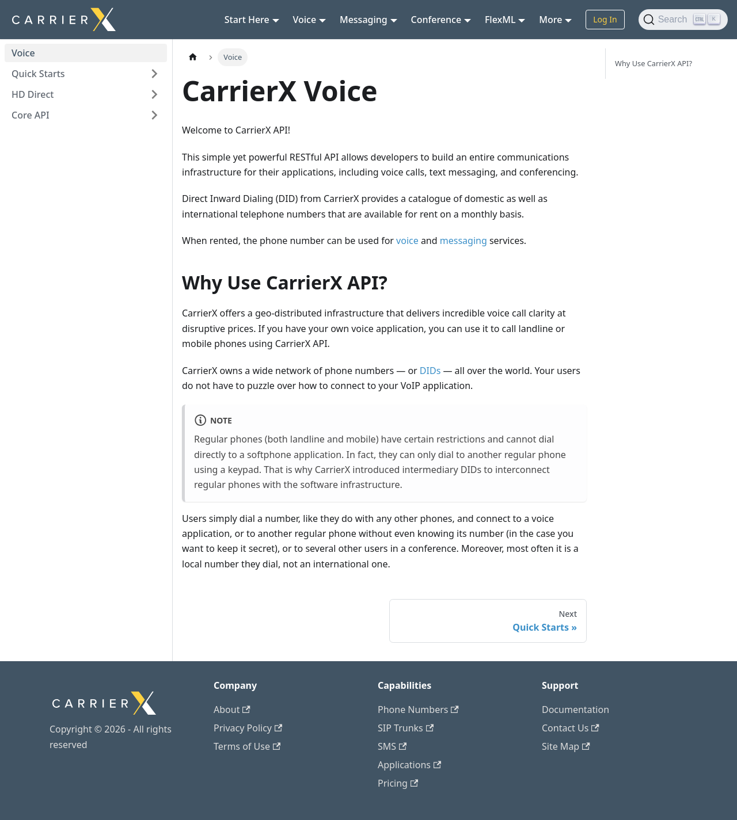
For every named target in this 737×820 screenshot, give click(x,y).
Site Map (566, 746)
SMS (392, 746)
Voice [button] (305, 19)
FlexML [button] (500, 19)
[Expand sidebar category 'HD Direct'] (154, 94)
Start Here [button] (247, 19)
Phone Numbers (418, 709)
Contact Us (570, 728)
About (232, 709)
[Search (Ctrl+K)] (683, 19)
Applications (409, 764)
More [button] (550, 19)
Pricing (398, 783)
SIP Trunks (406, 728)
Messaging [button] (364, 19)
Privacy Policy (248, 728)
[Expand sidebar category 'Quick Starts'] (154, 73)
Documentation (575, 709)
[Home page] (193, 57)
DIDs (430, 370)
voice (407, 240)
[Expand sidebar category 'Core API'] (154, 115)
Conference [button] (436, 19)
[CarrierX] (104, 714)
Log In (605, 19)
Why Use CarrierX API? (653, 63)
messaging (463, 240)
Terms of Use (247, 746)
